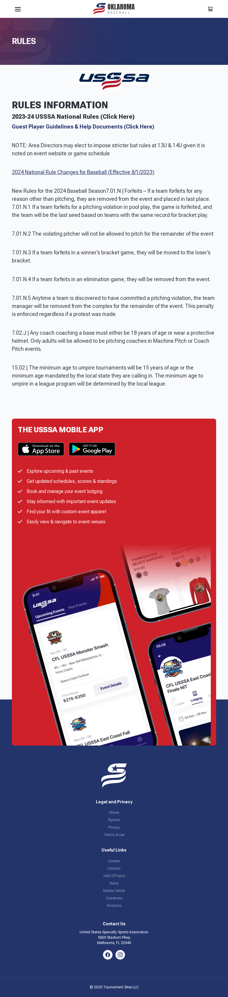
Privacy (114, 827)
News (114, 883)
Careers (114, 861)
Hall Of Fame (114, 876)
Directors (114, 906)
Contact (114, 868)
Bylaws (114, 820)
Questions (114, 898)
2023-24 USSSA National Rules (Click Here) (73, 116)
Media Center (114, 891)
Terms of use (114, 835)
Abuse (114, 812)
